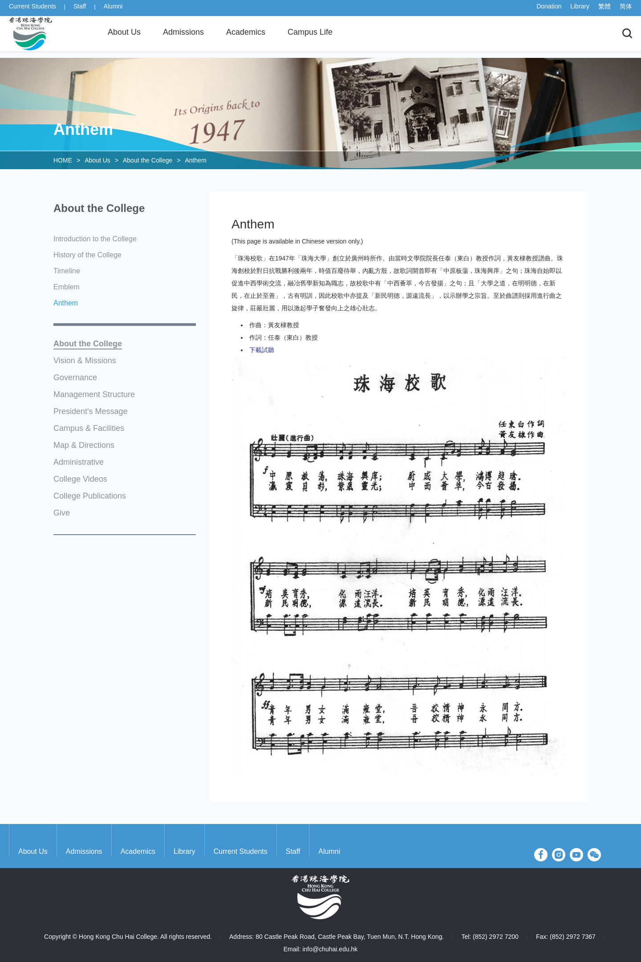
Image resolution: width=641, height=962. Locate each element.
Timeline (66, 271)
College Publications (89, 496)
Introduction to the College (95, 239)
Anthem (195, 160)
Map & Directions (83, 445)
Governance (75, 377)
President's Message (90, 411)
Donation (548, 9)
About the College (147, 160)
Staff (79, 9)
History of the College (87, 255)
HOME (62, 160)
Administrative (78, 462)
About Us (97, 160)
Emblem (66, 287)
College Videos (80, 479)
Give (61, 513)
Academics (138, 851)
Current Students (32, 9)
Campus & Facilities (88, 428)
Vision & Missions (84, 361)
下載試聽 (261, 349)
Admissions (84, 851)
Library (579, 9)
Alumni (113, 9)
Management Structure (94, 394)
